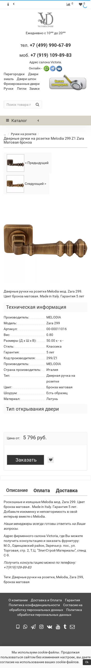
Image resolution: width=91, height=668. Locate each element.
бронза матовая (17, 582)
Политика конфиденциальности (34, 605)
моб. (45, 55)
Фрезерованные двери (22, 84)
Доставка (67, 490)
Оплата (41, 490)
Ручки (8, 88)
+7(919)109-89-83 (17, 567)
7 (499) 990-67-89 (51, 45)
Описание (17, 490)
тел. (25, 45)
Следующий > (26, 184)
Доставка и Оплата (46, 600)
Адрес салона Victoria (45, 62)
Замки (34, 88)
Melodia (62, 577)
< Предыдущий (28, 163)
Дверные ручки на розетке (33, 577)
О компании (18, 600)
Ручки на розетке (23, 134)
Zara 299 (76, 577)
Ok (87, 662)
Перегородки (14, 74)
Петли (21, 88)
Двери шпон (26, 79)
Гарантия (72, 600)
